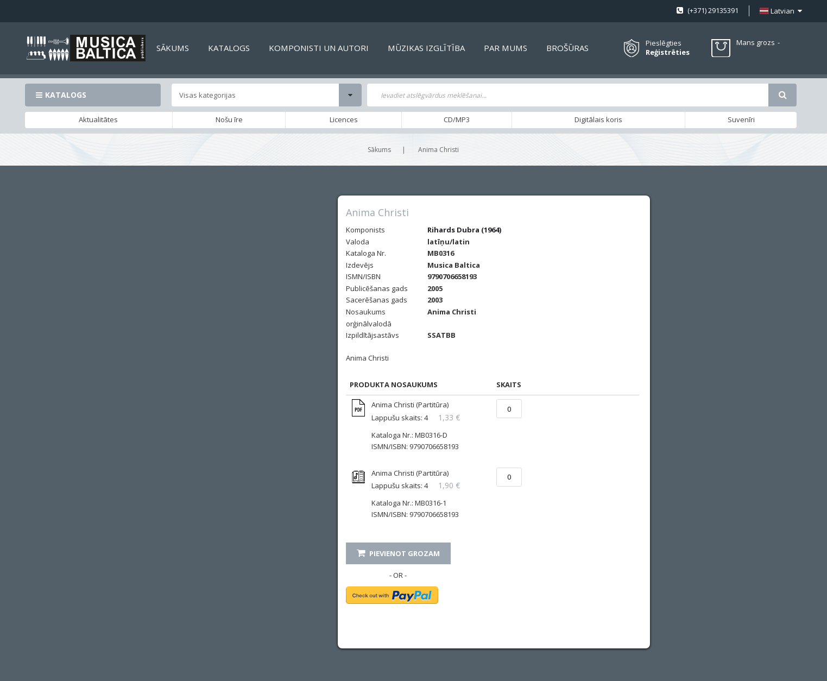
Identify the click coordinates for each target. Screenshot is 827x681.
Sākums (379, 149)
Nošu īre (229, 119)
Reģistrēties (668, 52)
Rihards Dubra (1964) (464, 230)
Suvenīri (741, 119)
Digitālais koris (598, 119)
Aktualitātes (98, 119)
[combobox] (568, 95)
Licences (344, 119)
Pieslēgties (663, 43)
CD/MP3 (457, 119)
